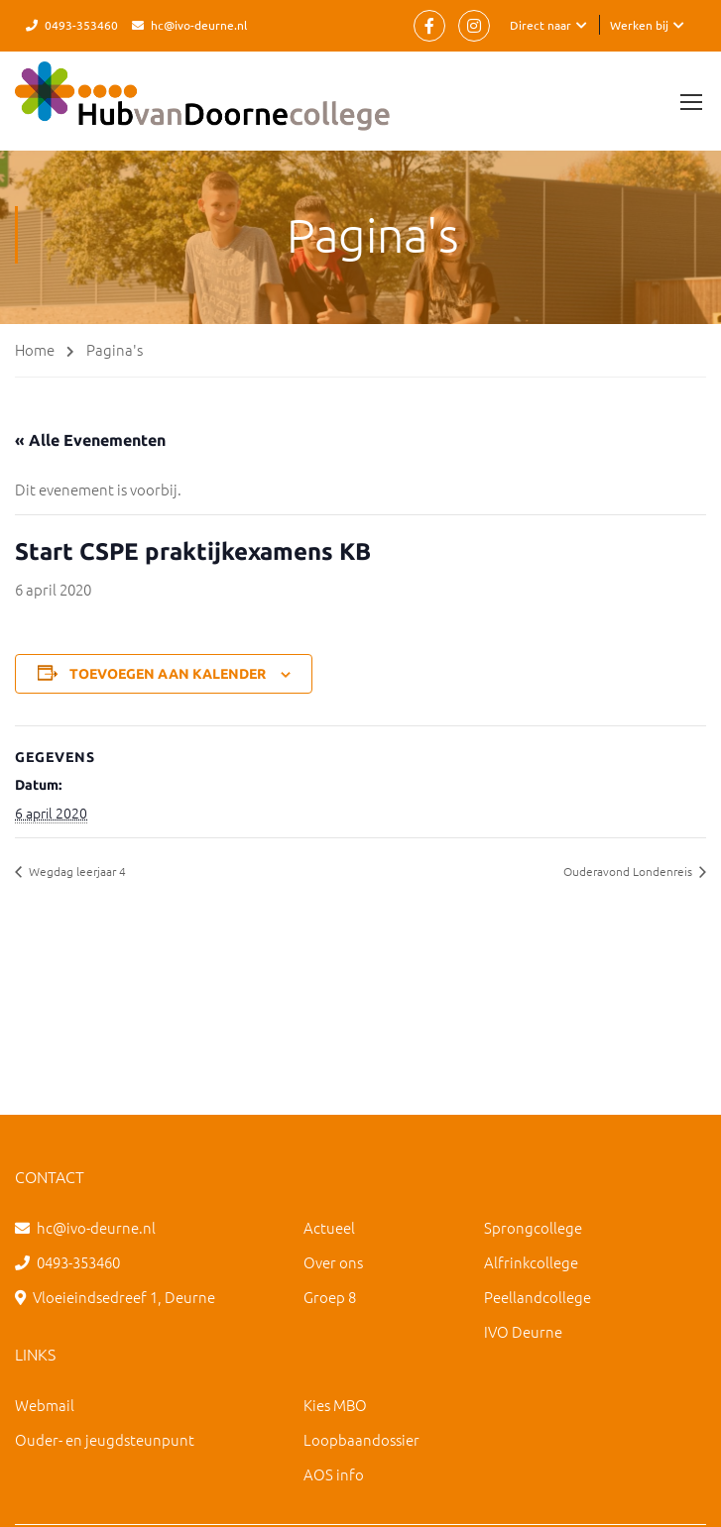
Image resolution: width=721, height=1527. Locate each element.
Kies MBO (335, 1404)
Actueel (329, 1227)
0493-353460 (81, 25)
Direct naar (540, 25)
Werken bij (639, 25)
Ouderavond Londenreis (629, 871)
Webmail (44, 1404)
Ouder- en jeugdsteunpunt (104, 1439)
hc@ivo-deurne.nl (199, 25)
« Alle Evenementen (90, 440)
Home (35, 349)
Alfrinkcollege (531, 1262)
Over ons (333, 1262)
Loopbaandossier (361, 1439)
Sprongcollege (533, 1227)
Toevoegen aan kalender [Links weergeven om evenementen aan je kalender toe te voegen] (167, 674)
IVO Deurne (523, 1331)
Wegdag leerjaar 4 (76, 871)
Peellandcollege (537, 1296)
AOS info (333, 1474)
